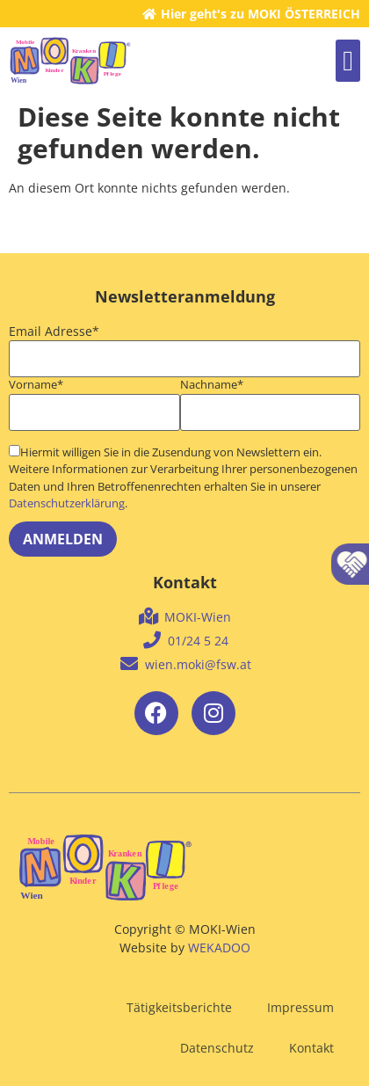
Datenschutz (217, 1047)
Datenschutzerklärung (67, 503)
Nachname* (211, 385)
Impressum (300, 1007)
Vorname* (36, 385)
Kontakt (311, 1047)
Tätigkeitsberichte (179, 1007)
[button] (348, 61)
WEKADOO (219, 947)
